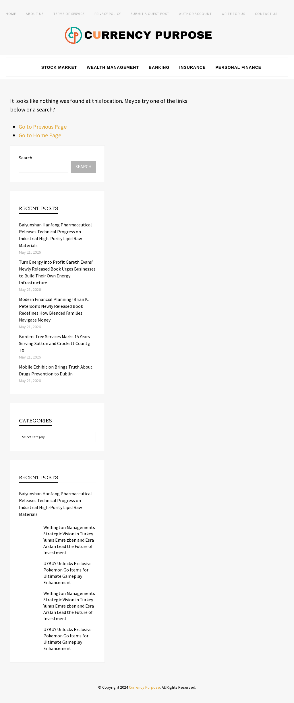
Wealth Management (113, 67)
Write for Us (233, 13)
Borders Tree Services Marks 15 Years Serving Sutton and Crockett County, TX (54, 343)
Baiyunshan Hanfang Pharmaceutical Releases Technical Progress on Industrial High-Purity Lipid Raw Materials (55, 504)
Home (11, 13)
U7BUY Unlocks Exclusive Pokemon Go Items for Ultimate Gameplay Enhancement (67, 573)
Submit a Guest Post (150, 13)
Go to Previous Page (43, 126)
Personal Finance (239, 67)
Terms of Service (69, 13)
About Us (35, 13)
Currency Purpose (144, 687)
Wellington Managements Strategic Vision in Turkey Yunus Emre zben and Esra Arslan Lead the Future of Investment (69, 539)
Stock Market (59, 67)
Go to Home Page (40, 135)
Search (25, 157)
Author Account (195, 13)
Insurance (192, 67)
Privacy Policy (107, 13)
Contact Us (266, 13)
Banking (159, 67)
